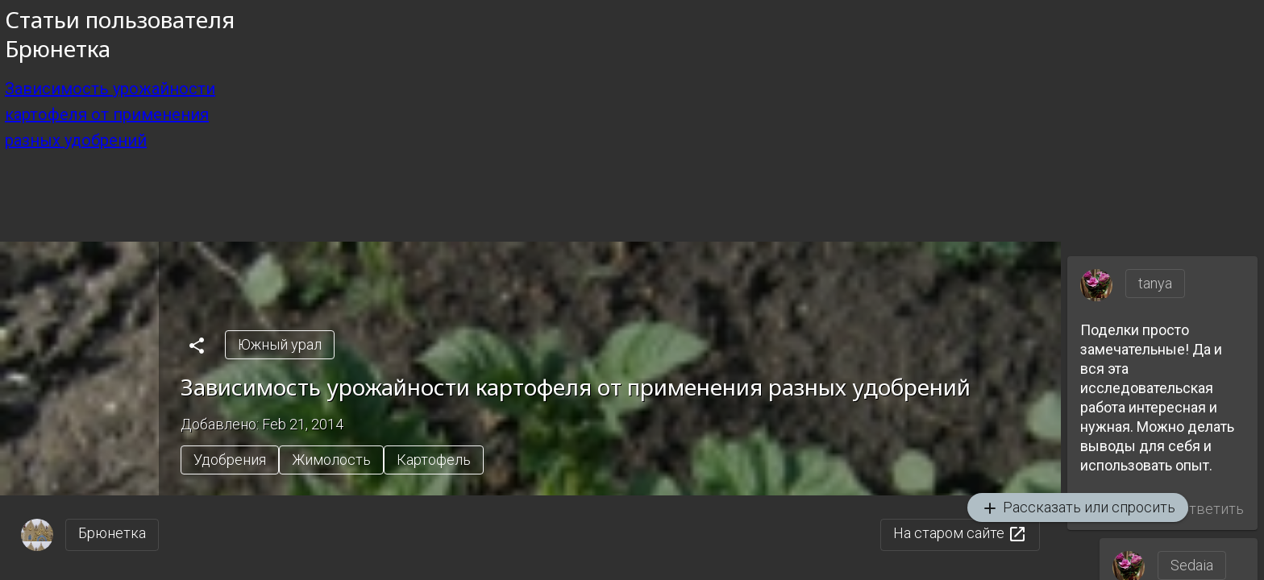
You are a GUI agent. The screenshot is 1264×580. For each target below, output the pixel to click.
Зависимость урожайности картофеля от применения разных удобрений (110, 114)
